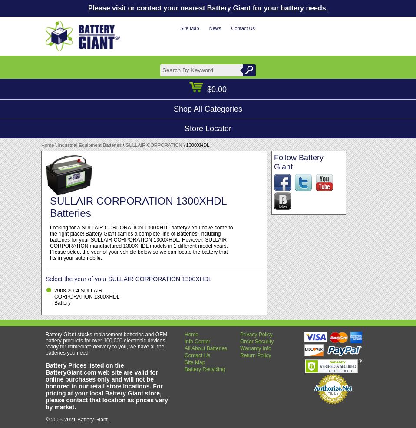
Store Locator (208, 128)
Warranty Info (255, 348)
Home (47, 145)
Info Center (197, 341)
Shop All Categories (208, 109)
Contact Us (243, 28)
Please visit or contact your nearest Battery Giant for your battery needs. (208, 8)
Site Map (189, 28)
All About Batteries (206, 348)
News (215, 28)
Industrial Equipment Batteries (90, 145)
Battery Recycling (205, 369)
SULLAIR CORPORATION (153, 145)
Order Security (257, 341)
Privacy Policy (256, 335)
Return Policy (255, 355)
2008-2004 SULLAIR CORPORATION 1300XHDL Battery (86, 297)
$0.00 (208, 89)
